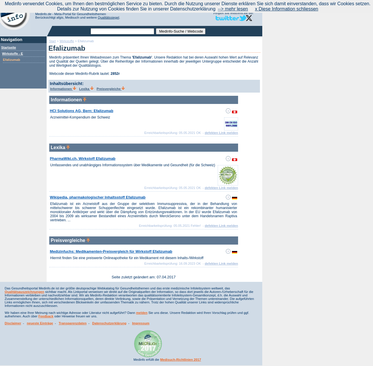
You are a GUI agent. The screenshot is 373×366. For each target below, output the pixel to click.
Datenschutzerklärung (109, 323)
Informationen (63, 89)
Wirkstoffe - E (12, 53)
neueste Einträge (40, 323)
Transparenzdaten (73, 323)
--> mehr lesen (233, 8)
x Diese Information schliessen (286, 8)
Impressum (140, 323)
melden (141, 312)
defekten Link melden (221, 133)
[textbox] (122, 31)
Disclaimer (13, 323)
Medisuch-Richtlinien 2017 (180, 359)
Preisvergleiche (110, 89)
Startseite (8, 47)
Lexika (86, 89)
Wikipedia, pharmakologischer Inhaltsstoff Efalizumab (97, 197)
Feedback (46, 316)
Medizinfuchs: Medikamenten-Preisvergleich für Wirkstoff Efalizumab (111, 251)
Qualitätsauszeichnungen (24, 291)
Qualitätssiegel (108, 17)
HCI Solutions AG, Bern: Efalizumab (81, 111)
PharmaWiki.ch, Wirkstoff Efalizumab (82, 158)
